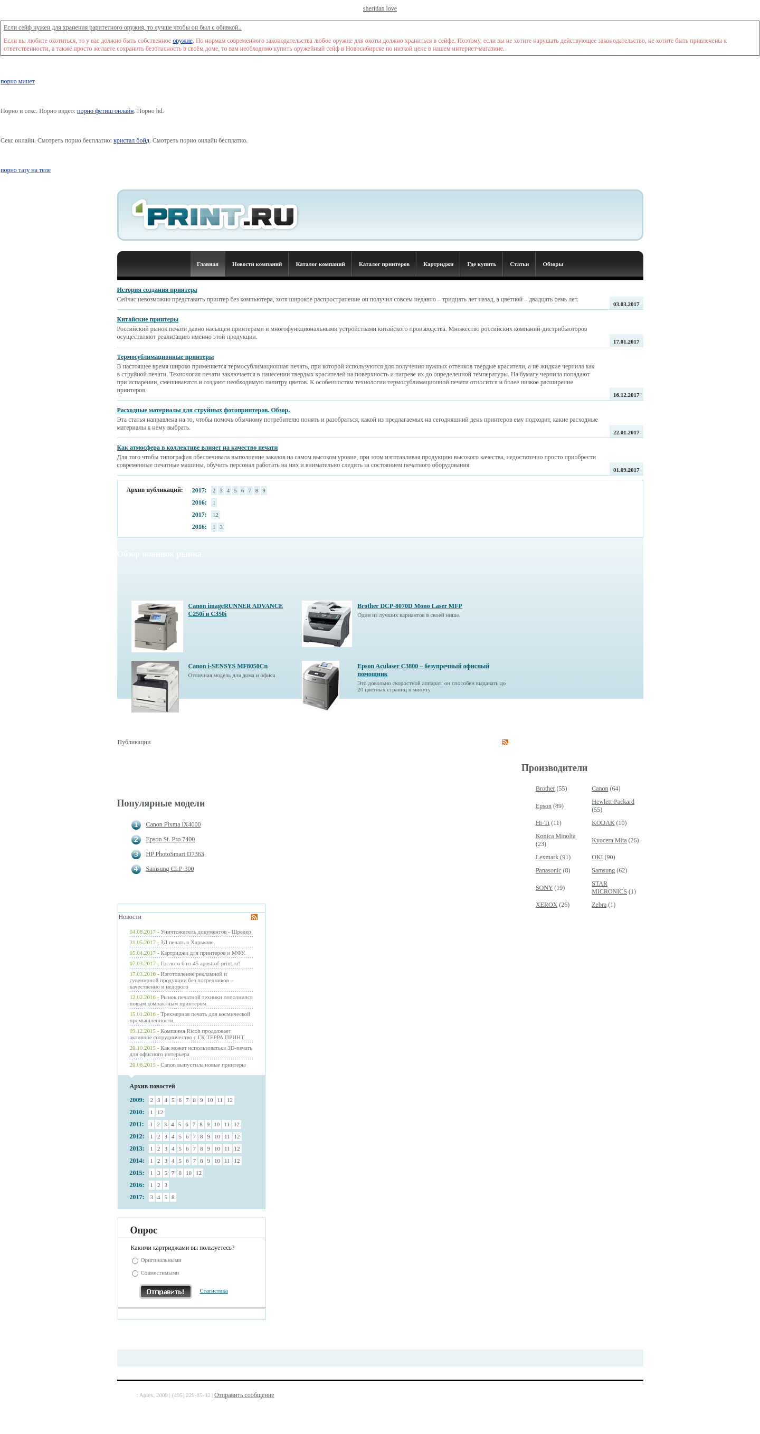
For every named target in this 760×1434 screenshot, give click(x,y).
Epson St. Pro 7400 (170, 839)
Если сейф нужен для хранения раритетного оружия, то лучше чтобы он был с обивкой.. (123, 27)
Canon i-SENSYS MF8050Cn (228, 666)
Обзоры (553, 264)
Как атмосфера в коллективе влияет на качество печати (197, 447)
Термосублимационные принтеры (165, 356)
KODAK (603, 823)
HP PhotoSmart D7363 (175, 854)
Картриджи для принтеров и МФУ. (202, 952)
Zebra (599, 904)
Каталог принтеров (384, 264)
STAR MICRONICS (609, 887)
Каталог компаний (320, 264)
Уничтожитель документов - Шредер (205, 931)
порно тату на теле (26, 170)
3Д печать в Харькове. (187, 942)
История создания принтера (157, 289)
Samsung (603, 870)
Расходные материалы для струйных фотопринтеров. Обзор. (203, 410)
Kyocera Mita (609, 840)
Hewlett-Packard (613, 801)
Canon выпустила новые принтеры (202, 1064)
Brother (545, 788)
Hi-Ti (542, 823)
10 (210, 1100)
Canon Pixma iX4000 (173, 824)
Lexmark (547, 857)
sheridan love (380, 8)
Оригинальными (161, 1260)
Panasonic (549, 870)
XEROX (546, 904)
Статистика (214, 1290)
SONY (544, 887)
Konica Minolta (556, 836)
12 (215, 514)
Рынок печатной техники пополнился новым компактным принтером (191, 1000)
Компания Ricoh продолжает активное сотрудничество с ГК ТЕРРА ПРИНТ (187, 1034)
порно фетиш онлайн (105, 111)
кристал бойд (131, 140)
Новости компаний (257, 264)
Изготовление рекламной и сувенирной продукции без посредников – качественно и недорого (181, 980)
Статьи (519, 264)
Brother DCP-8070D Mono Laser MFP (409, 606)
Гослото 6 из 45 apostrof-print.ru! (200, 963)
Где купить (481, 264)
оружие (183, 40)
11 (220, 1100)
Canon (600, 788)
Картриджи (438, 264)
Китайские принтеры (148, 319)
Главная (207, 264)
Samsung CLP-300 (170, 868)
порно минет (18, 81)
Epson (544, 806)
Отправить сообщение (244, 1395)
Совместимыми (160, 1272)
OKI (597, 857)
